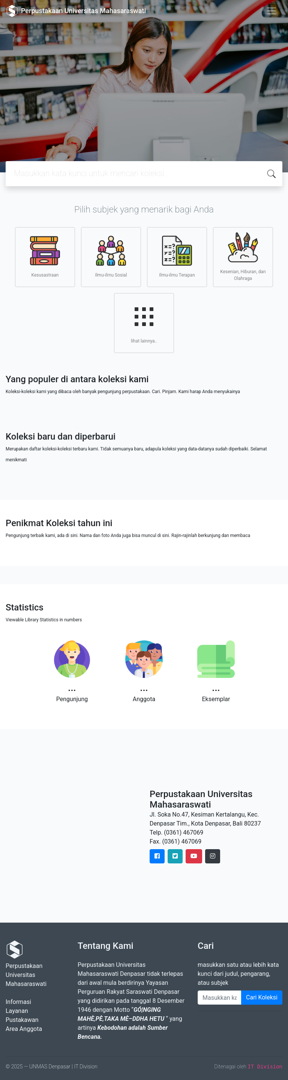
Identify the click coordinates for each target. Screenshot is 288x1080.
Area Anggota (24, 1028)
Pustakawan (22, 1019)
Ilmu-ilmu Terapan (177, 257)
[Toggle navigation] (271, 10)
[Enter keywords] (220, 997)
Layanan (17, 1010)
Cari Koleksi (262, 997)
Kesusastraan (45, 257)
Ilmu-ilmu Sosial (111, 257)
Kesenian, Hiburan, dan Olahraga (243, 256)
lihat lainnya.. (144, 323)
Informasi (18, 1001)
